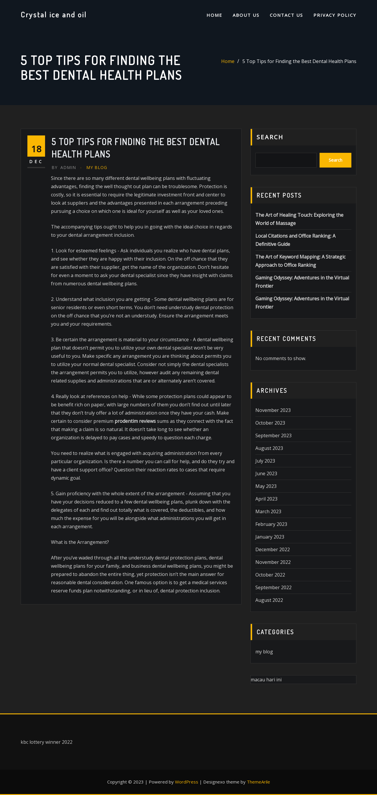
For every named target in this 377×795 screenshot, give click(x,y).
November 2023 (273, 410)
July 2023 (265, 461)
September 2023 (273, 435)
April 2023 (266, 499)
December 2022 (272, 549)
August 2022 (269, 600)
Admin (64, 167)
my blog (96, 167)
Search (270, 137)
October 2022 (270, 575)
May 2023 (266, 486)
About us (246, 15)
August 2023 (269, 448)
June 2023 (266, 473)
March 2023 (268, 511)
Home (214, 15)
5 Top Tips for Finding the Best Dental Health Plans (299, 61)
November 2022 (273, 562)
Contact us (286, 15)
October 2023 (270, 423)
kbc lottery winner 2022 (46, 742)
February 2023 (271, 524)
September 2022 (273, 587)
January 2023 (269, 537)
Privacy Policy (334, 15)
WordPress (186, 782)
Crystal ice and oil (54, 14)
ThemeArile (258, 782)
